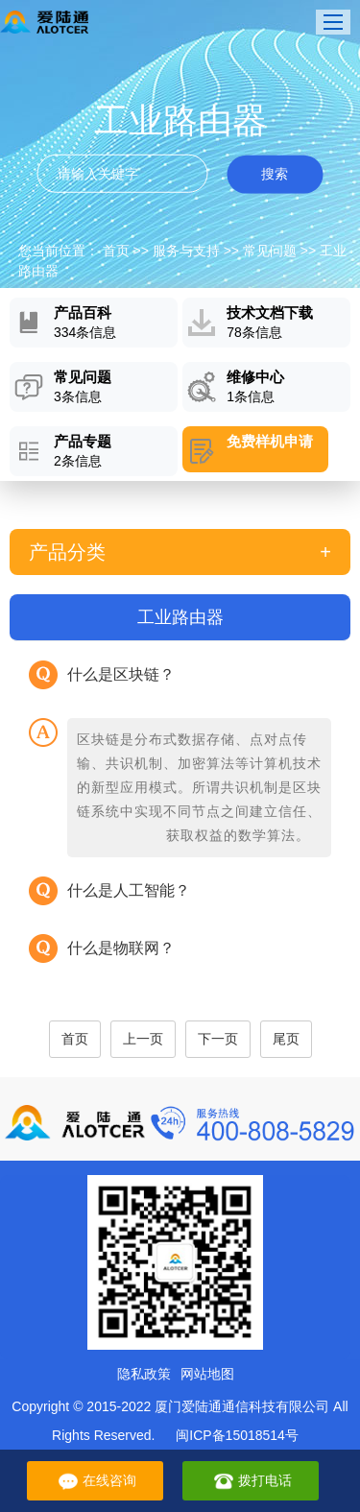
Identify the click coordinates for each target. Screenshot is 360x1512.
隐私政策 (144, 1373)
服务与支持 (186, 250)
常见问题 (270, 250)
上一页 (143, 1038)
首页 (116, 250)
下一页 (218, 1038)
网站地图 (207, 1373)
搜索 (274, 173)
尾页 (286, 1038)
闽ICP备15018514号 (237, 1435)
